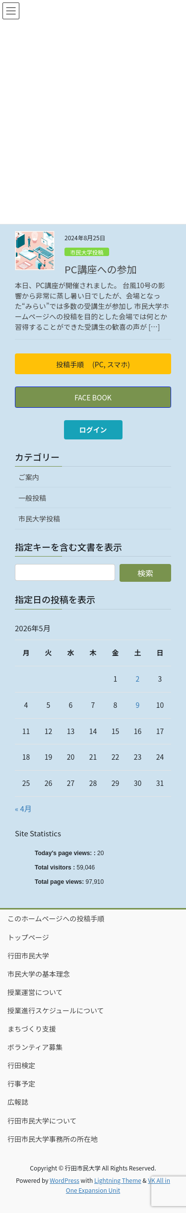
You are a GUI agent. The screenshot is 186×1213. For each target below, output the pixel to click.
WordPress (64, 1180)
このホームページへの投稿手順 (55, 918)
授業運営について (35, 992)
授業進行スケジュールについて (55, 1010)
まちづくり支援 (31, 1029)
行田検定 (21, 1065)
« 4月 (23, 808)
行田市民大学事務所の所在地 (52, 1139)
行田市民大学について (42, 1121)
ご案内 (28, 477)
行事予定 (21, 1083)
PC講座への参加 (100, 269)
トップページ (28, 937)
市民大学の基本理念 (38, 974)
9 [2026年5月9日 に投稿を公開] (138, 705)
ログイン (93, 429)
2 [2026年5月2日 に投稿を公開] (138, 679)
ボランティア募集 (34, 1047)
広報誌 (17, 1102)
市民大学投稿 (86, 252)
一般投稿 (32, 498)
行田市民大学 (28, 955)
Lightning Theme (117, 1180)
